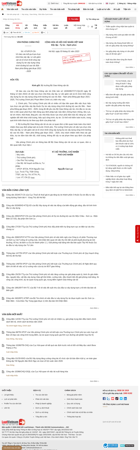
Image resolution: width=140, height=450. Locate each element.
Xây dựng (18, 339)
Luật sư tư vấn (103, 9)
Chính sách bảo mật (74, 408)
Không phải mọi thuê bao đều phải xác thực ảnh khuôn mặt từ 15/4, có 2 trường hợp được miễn (125, 143)
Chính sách (27, 326)
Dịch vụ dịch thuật (42, 408)
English (110, 3)
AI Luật (116, 9)
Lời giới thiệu (9, 395)
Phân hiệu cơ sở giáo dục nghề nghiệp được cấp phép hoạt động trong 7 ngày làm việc (119, 179)
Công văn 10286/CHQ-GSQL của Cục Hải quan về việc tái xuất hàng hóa (37, 372)
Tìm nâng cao (92, 19)
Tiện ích (127, 9)
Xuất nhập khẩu (12, 352)
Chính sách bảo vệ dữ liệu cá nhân (80, 412)
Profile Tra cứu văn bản (12, 403)
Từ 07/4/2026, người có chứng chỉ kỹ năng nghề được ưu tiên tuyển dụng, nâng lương (119, 168)
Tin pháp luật (74, 9)
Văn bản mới (12, 9)
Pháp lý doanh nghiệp (44, 403)
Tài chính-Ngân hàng (14, 326)
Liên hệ (7, 408)
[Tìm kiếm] (73, 19)
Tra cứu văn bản (29, 9)
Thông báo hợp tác (74, 417)
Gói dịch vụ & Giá (95, 3)
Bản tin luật (88, 9)
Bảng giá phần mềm (74, 395)
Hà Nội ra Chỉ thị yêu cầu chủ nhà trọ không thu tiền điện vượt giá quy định (120, 157)
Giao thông (10, 339)
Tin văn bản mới (57, 9)
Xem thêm (94, 308)
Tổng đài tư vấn (41, 417)
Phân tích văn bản (42, 399)
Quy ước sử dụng (73, 403)
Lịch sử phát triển (10, 399)
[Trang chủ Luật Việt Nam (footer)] (13, 425)
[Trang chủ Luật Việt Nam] (12, 3)
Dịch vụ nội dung (42, 412)
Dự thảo (43, 9)
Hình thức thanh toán (74, 399)
